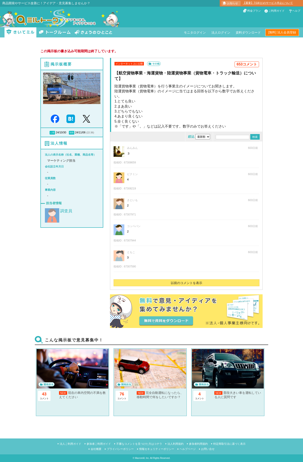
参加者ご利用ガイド (99, 443)
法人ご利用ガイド (70, 443)
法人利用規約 (175, 443)
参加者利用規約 (198, 443)
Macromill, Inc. (142, 458)
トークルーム (54, 32)
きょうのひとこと (93, 32)
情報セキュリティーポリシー (156, 449)
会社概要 (96, 449)
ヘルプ (296, 10)
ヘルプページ (188, 449)
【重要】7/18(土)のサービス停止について (268, 2)
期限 (71, 132)
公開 (52, 132)
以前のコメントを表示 (186, 283)
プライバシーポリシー (120, 449)
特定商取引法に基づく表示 (229, 443)
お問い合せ (208, 449)
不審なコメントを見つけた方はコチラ (139, 443)
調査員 (66, 211)
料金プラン (254, 10)
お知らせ (232, 3)
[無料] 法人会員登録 (282, 32)
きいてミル (20, 32)
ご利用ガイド (276, 10)
